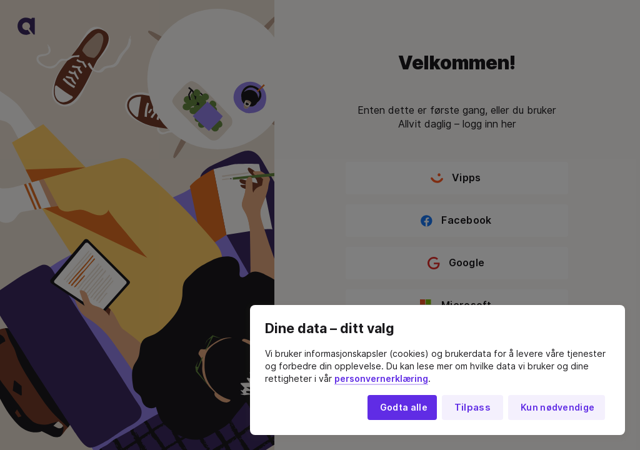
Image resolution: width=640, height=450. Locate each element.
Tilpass (472, 407)
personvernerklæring (381, 379)
